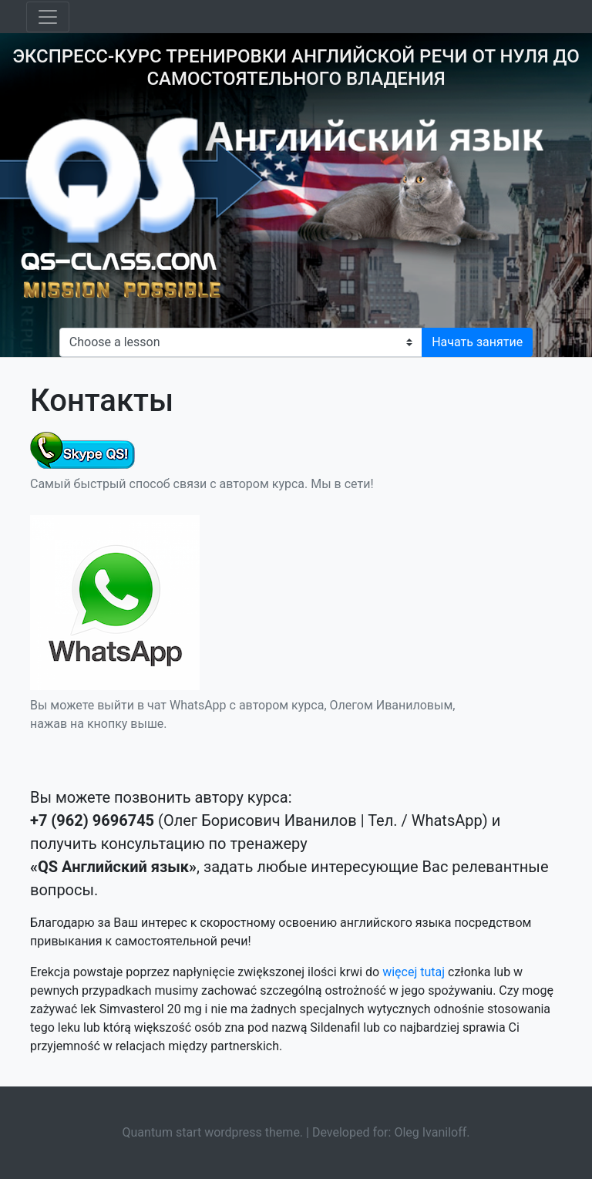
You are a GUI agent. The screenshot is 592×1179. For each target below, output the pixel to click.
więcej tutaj (413, 972)
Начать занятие (477, 342)
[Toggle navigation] (47, 17)
